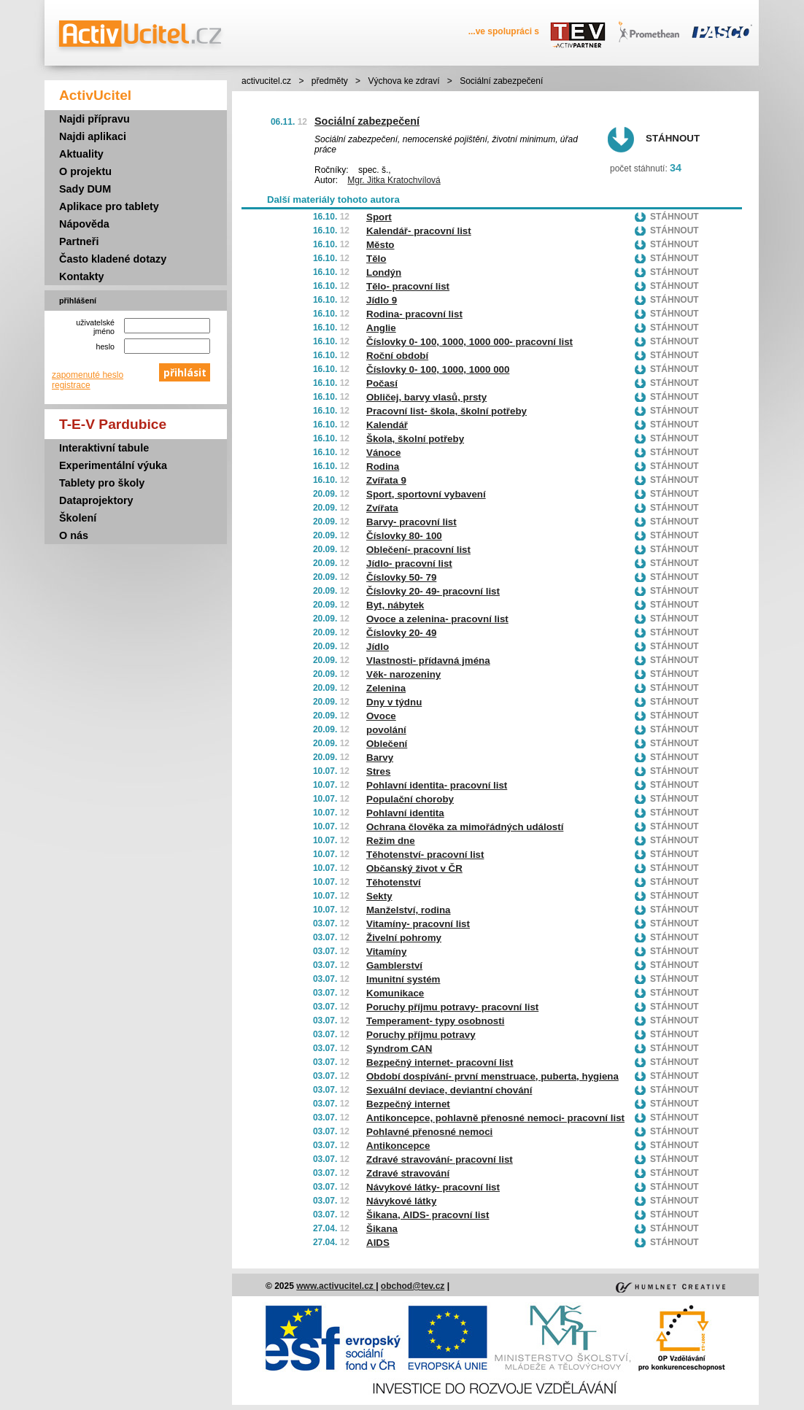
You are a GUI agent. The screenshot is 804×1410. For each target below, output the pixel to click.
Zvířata (382, 508)
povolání (386, 729)
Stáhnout (673, 138)
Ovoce (381, 715)
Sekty (379, 896)
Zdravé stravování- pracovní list (439, 1159)
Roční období (397, 355)
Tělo (376, 258)
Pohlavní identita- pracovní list (436, 785)
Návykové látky (401, 1201)
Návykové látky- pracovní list (433, 1187)
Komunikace (395, 993)
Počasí (382, 383)
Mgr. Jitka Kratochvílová (393, 180)
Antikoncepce (398, 1145)
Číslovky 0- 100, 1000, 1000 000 (437, 369)
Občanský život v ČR (414, 868)
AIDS (378, 1242)
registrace (71, 385)
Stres (378, 771)
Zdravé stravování (407, 1173)
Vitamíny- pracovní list (418, 923)
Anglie (381, 327)
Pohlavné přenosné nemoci (429, 1131)
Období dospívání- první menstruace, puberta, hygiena (492, 1076)
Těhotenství (393, 882)
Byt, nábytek (395, 605)
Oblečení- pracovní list (418, 549)
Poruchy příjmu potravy (421, 1034)
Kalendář (387, 424)
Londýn (383, 272)
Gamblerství (394, 965)
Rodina (382, 466)
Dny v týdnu (394, 702)
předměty (330, 81)
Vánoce (383, 452)
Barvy (379, 757)
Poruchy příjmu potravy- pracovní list (452, 1007)
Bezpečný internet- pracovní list (439, 1062)
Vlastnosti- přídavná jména (428, 660)
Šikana (382, 1228)
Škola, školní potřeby (415, 438)
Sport (379, 217)
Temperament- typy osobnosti (435, 1020)
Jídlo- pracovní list (409, 563)
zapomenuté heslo (87, 375)
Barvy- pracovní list (411, 521)
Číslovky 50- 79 (401, 577)
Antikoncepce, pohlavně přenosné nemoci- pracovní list (495, 1117)
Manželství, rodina (408, 910)
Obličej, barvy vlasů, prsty (426, 397)
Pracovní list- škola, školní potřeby (446, 411)
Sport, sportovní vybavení (426, 494)
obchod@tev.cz (413, 1286)
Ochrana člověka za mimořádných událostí (464, 826)
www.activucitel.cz (336, 1286)
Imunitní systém (403, 979)
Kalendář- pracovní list (418, 230)
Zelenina (386, 688)
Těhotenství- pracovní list (425, 854)
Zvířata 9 (386, 480)
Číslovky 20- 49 (401, 632)
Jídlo (377, 646)
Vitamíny (386, 951)
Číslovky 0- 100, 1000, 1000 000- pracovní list (469, 341)
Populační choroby (410, 799)
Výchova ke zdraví (403, 81)
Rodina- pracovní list (414, 314)
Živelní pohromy (403, 937)
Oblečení (386, 743)
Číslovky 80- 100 (404, 535)
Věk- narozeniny (403, 674)
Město (380, 244)
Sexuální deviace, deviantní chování (449, 1090)
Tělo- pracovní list (407, 286)
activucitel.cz (266, 81)
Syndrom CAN (399, 1048)
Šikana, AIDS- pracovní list (427, 1214)
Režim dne (390, 840)
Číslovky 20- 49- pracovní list (433, 591)
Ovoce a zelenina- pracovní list (437, 618)
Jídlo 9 (381, 300)
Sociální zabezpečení (367, 121)
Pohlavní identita (405, 812)
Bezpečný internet (408, 1104)
